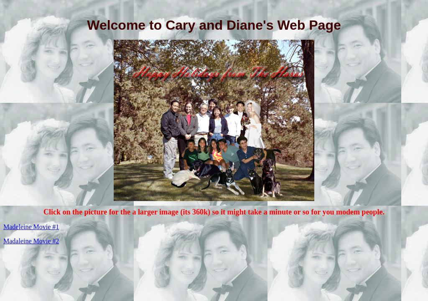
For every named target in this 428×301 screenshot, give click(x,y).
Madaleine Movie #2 (31, 241)
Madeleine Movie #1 (31, 226)
